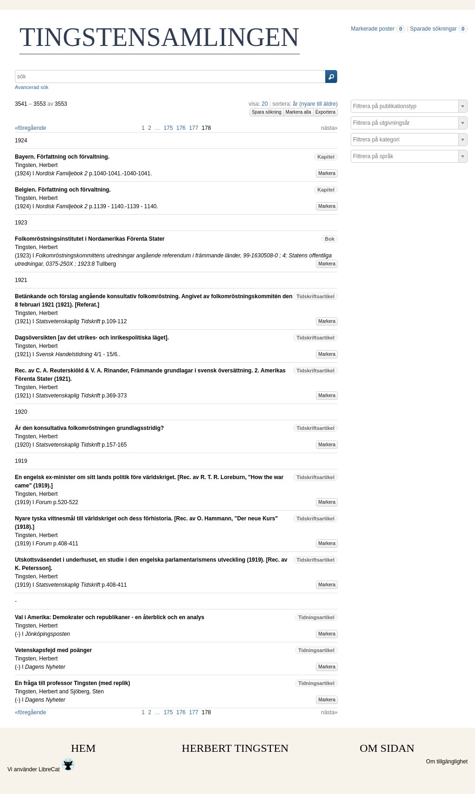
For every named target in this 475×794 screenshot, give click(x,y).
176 (181, 128)
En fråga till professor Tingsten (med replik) (72, 683)
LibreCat (57, 769)
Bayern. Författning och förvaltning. (62, 157)
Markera (326, 173)
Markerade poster (372, 29)
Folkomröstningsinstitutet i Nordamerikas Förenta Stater (90, 239)
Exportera (325, 112)
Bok (329, 239)
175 (168, 128)
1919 (23, 502)
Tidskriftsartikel (315, 296)
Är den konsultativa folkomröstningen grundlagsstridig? (89, 428)
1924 (23, 173)
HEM (83, 748)
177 (193, 128)
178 (206, 128)
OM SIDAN (386, 748)
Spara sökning (267, 112)
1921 (23, 321)
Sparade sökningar (433, 29)
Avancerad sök (32, 87)
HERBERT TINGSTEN (235, 748)
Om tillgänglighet (447, 761)
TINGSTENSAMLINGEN (159, 37)
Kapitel (325, 157)
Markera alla (298, 112)
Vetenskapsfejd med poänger (53, 650)
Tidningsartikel (316, 617)
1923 (23, 255)
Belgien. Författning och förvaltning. (63, 189)
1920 (23, 445)
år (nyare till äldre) (315, 104)
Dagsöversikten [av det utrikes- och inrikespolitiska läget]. (92, 337)
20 (265, 104)
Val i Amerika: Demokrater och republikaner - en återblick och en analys (109, 617)
